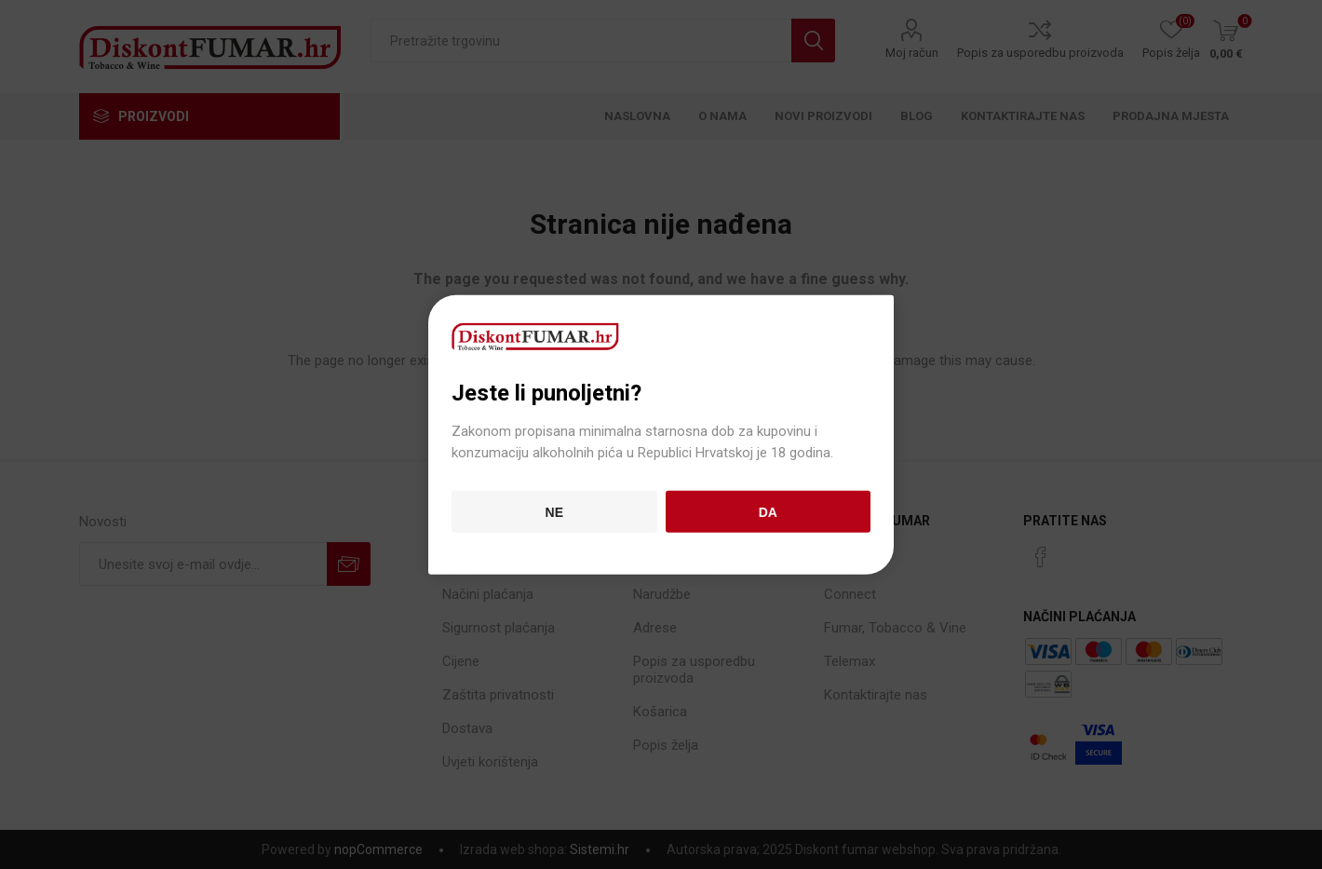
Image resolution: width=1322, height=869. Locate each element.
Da (768, 511)
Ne (554, 511)
